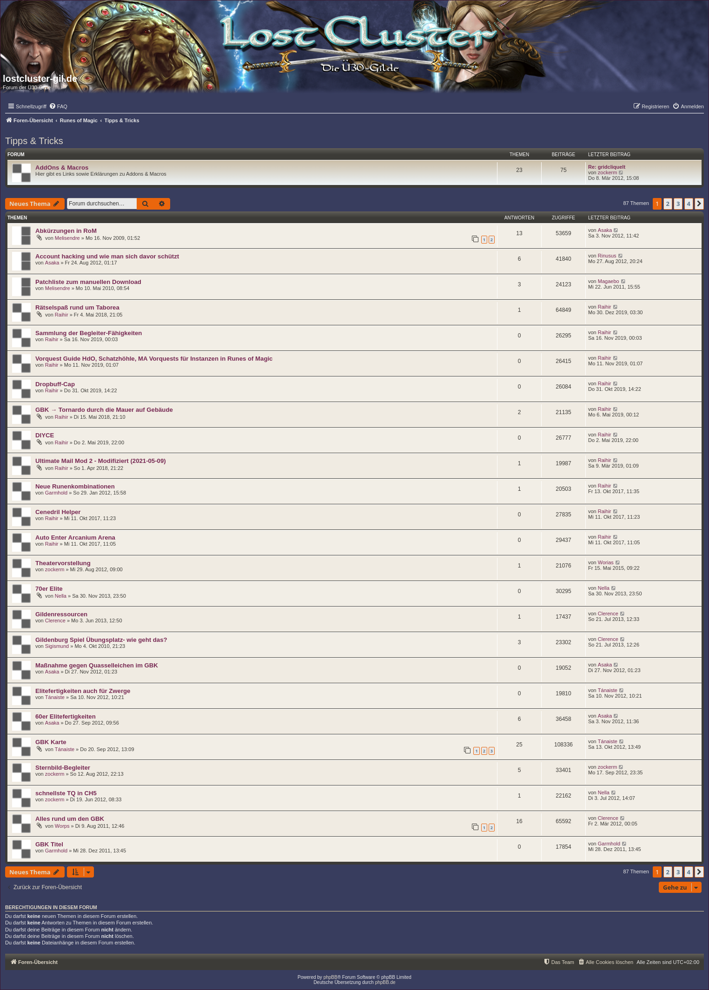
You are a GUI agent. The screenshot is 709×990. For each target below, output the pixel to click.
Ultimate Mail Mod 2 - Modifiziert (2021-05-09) (100, 460)
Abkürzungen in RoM (66, 230)
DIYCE (44, 435)
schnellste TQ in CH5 (66, 793)
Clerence (55, 620)
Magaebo (608, 281)
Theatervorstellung (63, 563)
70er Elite (49, 588)
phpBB (331, 977)
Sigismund (57, 646)
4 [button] (688, 203)
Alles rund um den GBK (69, 818)
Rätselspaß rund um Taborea (77, 307)
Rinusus (607, 255)
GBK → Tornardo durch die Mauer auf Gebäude (104, 409)
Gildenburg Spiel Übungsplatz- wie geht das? (101, 639)
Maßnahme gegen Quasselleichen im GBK (96, 665)
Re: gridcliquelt (606, 167)
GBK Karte (50, 742)
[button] (699, 203)
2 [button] (667, 203)
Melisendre (67, 238)
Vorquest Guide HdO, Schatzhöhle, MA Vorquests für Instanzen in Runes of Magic (153, 358)
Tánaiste (55, 697)
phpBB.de (385, 982)
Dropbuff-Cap (55, 384)
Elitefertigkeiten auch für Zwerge (82, 690)
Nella (60, 596)
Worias (606, 562)
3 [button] (678, 203)
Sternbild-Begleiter (62, 767)
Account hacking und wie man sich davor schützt (107, 256)
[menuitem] (58, 106)
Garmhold (56, 492)
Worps (62, 826)
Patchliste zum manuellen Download (88, 281)
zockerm (607, 172)
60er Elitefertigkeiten (65, 716)
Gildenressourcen (61, 614)
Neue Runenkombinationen (75, 486)
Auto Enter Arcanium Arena (75, 537)
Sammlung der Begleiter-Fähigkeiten (88, 333)
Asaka (605, 230)
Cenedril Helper (57, 511)
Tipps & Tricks (34, 141)
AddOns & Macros (61, 167)
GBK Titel (49, 844)
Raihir (61, 314)
